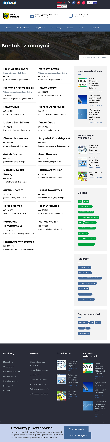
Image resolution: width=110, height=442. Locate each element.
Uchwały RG (83, 233)
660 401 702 (43, 210)
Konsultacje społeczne (87, 283)
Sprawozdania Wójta (86, 244)
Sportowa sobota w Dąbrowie (93, 148)
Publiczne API (8, 386)
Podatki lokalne (9, 376)
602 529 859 (43, 76)
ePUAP (86, 201)
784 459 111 (7, 127)
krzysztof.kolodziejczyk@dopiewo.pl (54, 146)
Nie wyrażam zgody (78, 436)
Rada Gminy (56, 28)
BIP (80, 201)
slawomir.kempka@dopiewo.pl (16, 146)
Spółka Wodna (84, 333)
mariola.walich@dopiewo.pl (50, 229)
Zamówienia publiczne (87, 239)
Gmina (8, 28)
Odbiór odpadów (85, 272)
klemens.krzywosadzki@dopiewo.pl (18, 98)
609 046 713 (8, 76)
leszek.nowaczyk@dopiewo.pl (51, 197)
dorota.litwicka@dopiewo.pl (15, 182)
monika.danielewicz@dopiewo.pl (52, 114)
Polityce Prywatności (49, 438)
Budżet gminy (35, 375)
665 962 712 (8, 111)
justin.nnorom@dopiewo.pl (14, 197)
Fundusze (83, 28)
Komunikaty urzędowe (39, 370)
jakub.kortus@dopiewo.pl (14, 161)
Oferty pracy (8, 367)
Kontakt (96, 28)
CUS (88, 328)
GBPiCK (81, 328)
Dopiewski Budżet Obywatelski (90, 278)
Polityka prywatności (38, 384)
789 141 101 (7, 194)
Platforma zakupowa (38, 379)
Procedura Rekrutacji (87, 228)
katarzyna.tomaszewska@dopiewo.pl (18, 233)
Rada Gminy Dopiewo (86, 299)
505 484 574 (8, 246)
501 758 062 (43, 158)
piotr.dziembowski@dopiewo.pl (17, 79)
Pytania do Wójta (85, 206)
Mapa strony (8, 362)
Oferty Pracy (83, 289)
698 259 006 (8, 158)
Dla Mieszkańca (23, 28)
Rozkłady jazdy (84, 267)
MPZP (80, 223)
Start (83, 57)
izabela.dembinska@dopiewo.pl (16, 130)
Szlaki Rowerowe (85, 294)
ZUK (91, 322)
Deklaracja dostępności (39, 389)
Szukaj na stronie (10, 381)
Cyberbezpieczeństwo (39, 394)
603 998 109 (8, 142)
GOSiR (98, 322)
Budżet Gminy (90, 223)
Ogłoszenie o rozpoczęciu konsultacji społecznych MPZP (94, 115)
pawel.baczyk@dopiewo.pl (49, 95)
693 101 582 (42, 174)
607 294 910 (43, 194)
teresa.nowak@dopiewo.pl (14, 213)
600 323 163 (42, 142)
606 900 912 (8, 178)
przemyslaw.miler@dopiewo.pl (51, 177)
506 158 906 (43, 127)
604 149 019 (43, 92)
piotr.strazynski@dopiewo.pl (50, 213)
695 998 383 (43, 226)
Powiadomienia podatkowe (88, 217)
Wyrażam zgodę (76, 429)
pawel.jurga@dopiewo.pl (48, 130)
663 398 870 (8, 210)
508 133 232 (42, 111)
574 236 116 (7, 95)
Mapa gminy (83, 322)
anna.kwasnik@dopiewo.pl (49, 161)
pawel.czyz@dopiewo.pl (13, 114)
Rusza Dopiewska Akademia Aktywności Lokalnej (94, 83)
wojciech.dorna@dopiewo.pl (50, 79)
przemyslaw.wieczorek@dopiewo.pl (18, 249)
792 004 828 (8, 230)
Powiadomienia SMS (86, 212)
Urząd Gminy (41, 28)
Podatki (70, 28)
